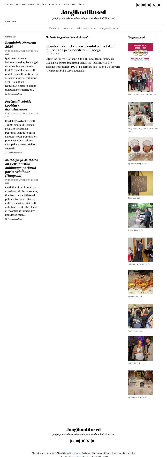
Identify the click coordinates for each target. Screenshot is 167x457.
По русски (76, 4)
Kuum (67, 28)
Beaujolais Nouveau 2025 (20, 45)
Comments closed (13, 94)
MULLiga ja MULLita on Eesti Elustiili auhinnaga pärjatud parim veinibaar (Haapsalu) (21, 168)
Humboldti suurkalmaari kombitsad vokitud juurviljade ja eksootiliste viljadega (80, 48)
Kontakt (9, 4)
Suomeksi (53, 4)
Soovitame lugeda (24, 4)
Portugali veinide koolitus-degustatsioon (18, 105)
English (40, 4)
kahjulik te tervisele (73, 453)
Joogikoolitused (83, 12)
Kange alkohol (108, 28)
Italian (65, 4)
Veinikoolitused (85, 28)
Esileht (53, 28)
